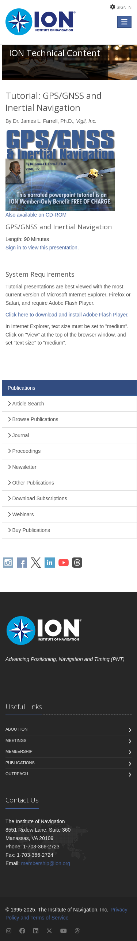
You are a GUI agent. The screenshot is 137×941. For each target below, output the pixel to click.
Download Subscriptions (37, 498)
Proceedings (24, 451)
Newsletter (22, 467)
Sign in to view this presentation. (42, 247)
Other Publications (31, 483)
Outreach (16, 773)
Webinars (21, 514)
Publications (21, 388)
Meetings (15, 740)
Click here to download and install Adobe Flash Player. (67, 315)
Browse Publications (33, 419)
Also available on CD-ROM (35, 215)
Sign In (124, 7)
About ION (16, 729)
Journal (18, 435)
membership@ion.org (45, 863)
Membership (19, 751)
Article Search (26, 404)
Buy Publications (29, 530)
